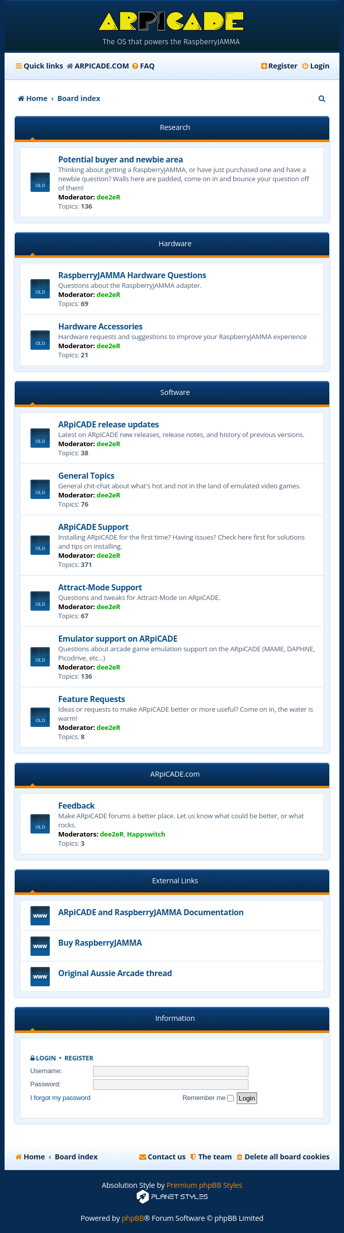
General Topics (86, 475)
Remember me (208, 1098)
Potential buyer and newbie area (120, 159)
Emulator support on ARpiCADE (117, 638)
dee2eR (108, 197)
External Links (175, 880)
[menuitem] (143, 66)
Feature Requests (91, 699)
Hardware (175, 243)
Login (46, 1058)
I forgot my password (60, 1098)
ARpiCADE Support (93, 526)
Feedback (76, 805)
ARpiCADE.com (175, 774)
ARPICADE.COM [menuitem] (102, 66)
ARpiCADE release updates (108, 424)
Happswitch (146, 834)
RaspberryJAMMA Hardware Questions (132, 275)
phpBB (132, 1218)
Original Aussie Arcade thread (115, 973)
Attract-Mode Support (100, 587)
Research (175, 127)
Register (79, 1058)
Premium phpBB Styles (204, 1185)
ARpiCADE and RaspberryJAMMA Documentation (151, 912)
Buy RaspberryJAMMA (100, 942)
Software (175, 392)
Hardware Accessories (100, 326)
